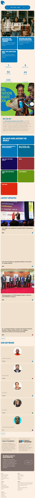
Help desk (3, 495)
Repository (20, 478)
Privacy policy (4, 496)
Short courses (3, 477)
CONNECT (18, 7)
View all (3, 338)
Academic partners (4, 486)
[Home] (7, 7)
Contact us (28, 462)
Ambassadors (3, 485)
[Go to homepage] (17, 3)
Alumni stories (20, 474)
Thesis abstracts (21, 475)
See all (2, 479)
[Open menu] (28, 7)
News (19, 477)
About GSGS (3, 493)
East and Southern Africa (22, 485)
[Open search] (24, 7)
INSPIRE (14, 7)
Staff (2, 483)
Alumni (2, 482)
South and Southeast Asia (22, 487)
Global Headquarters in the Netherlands (25, 482)
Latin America (20, 488)
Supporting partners (5, 487)
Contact (2, 494)
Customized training (5, 478)
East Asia (19, 489)
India (19, 486)
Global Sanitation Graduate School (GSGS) (14, 121)
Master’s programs (4, 474)
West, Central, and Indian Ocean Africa (25, 483)
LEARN (11, 7)
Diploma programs (4, 475)
